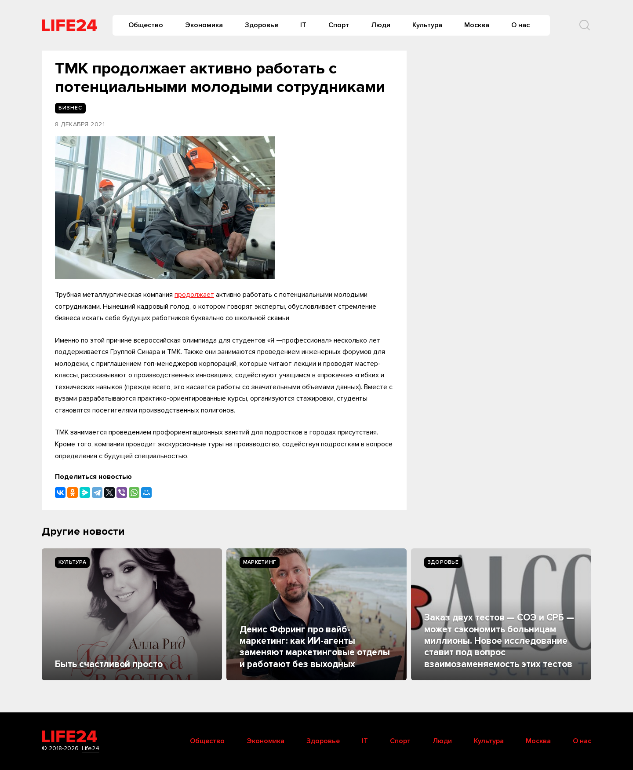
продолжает (194, 294)
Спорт (338, 25)
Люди (380, 25)
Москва (476, 25)
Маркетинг (259, 562)
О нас (520, 25)
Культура (427, 25)
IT (303, 25)
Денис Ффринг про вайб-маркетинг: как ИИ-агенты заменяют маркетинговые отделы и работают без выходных (315, 647)
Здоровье (261, 25)
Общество (145, 25)
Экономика (204, 25)
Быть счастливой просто (109, 664)
